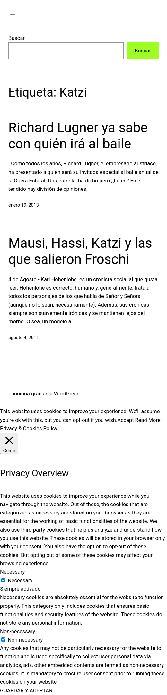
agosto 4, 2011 (23, 337)
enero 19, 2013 (23, 205)
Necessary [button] (12, 572)
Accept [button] (125, 420)
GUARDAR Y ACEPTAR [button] (26, 691)
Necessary (20, 581)
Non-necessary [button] (17, 631)
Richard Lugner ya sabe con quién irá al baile (78, 136)
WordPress (67, 394)
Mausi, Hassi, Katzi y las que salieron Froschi (80, 251)
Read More (148, 420)
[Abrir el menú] (12, 13)
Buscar (16, 38)
